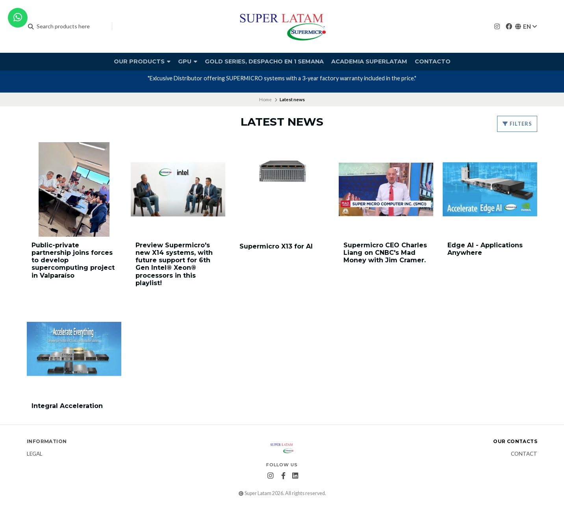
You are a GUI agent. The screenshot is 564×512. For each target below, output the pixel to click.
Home (265, 99)
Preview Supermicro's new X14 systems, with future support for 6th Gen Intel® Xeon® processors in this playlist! (174, 264)
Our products (142, 61)
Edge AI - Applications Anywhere (485, 248)
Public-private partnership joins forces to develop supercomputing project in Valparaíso (73, 260)
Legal (35, 454)
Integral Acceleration (67, 406)
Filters (517, 124)
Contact (524, 454)
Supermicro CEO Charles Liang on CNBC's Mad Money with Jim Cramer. (385, 252)
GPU (187, 61)
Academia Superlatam (369, 61)
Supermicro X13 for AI (276, 246)
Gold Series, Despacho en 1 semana (264, 61)
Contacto (433, 61)
